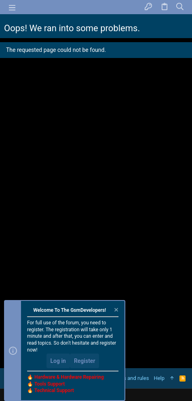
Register (84, 361)
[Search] (180, 7)
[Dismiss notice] (115, 311)
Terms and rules (130, 378)
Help (159, 378)
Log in (58, 361)
